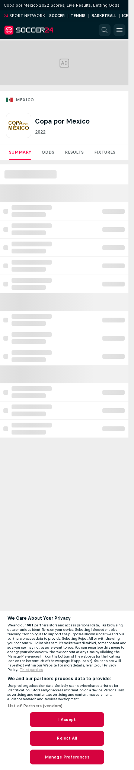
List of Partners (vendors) (35, 705)
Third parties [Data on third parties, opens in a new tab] (31, 670)
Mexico (25, 99)
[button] (105, 30)
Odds (48, 152)
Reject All (67, 738)
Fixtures (104, 152)
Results (74, 152)
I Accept (67, 719)
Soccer (57, 15)
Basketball (104, 15)
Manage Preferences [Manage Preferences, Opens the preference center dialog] (67, 757)
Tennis (78, 15)
